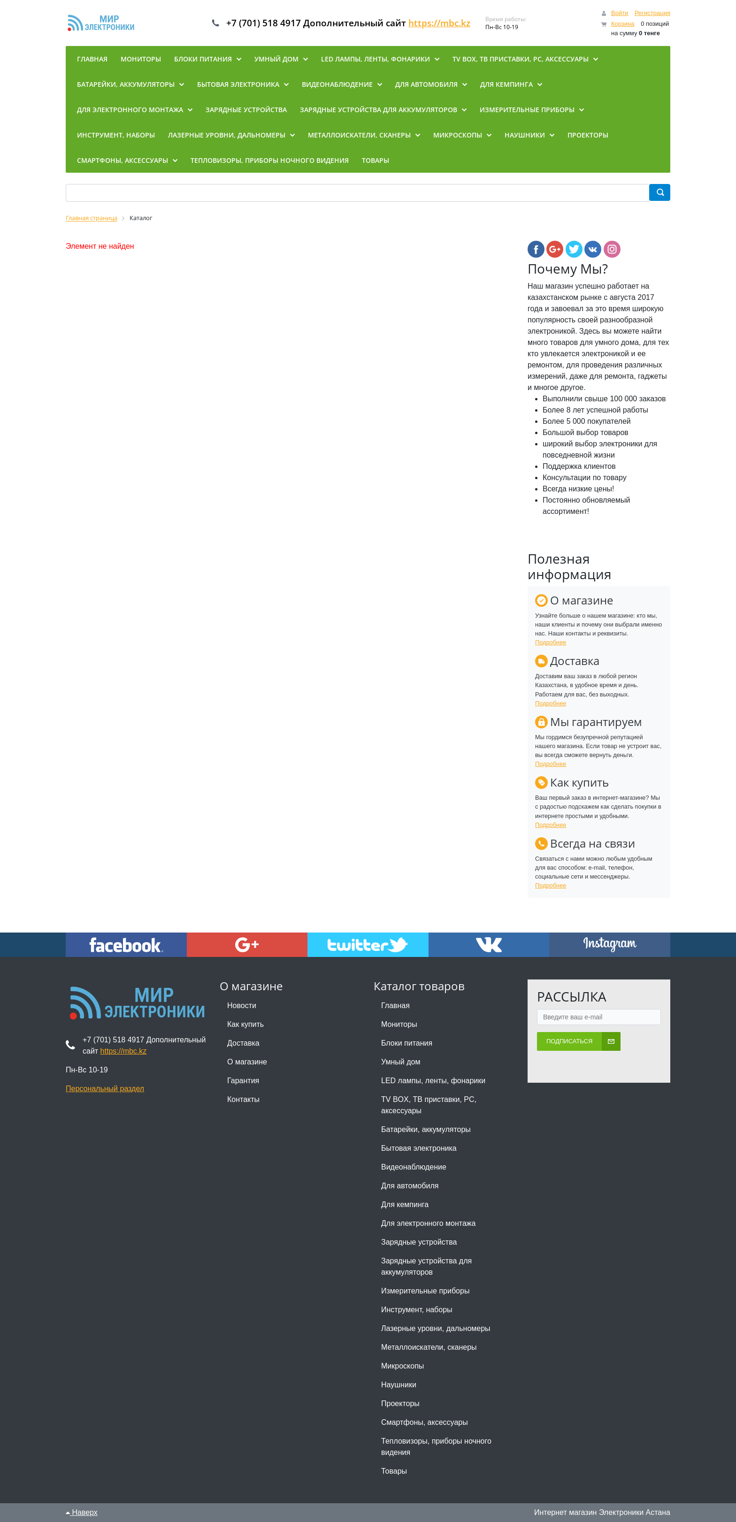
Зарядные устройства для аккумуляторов (426, 1266)
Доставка (243, 1043)
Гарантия (243, 1081)
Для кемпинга (405, 1204)
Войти (619, 12)
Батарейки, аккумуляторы (426, 1129)
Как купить (245, 1024)
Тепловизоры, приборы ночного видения (436, 1446)
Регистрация (652, 12)
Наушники (398, 1385)
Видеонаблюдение (413, 1167)
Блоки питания (406, 1043)
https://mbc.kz (448, 23)
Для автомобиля (409, 1186)
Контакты (243, 1099)
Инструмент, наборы (416, 1310)
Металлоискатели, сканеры (429, 1347)
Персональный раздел (105, 1089)
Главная (395, 1006)
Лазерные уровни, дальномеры (436, 1328)
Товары (394, 1471)
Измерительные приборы (425, 1291)
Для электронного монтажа (428, 1223)
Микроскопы (402, 1366)
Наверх (82, 1512)
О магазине (247, 1062)
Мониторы (399, 1024)
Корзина (623, 23)
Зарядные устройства (419, 1242)
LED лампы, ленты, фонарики (433, 1081)
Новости (241, 1006)
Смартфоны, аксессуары (424, 1422)
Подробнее (550, 642)
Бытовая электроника (419, 1148)
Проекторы (400, 1403)
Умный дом (400, 1062)
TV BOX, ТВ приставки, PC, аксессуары (428, 1105)
